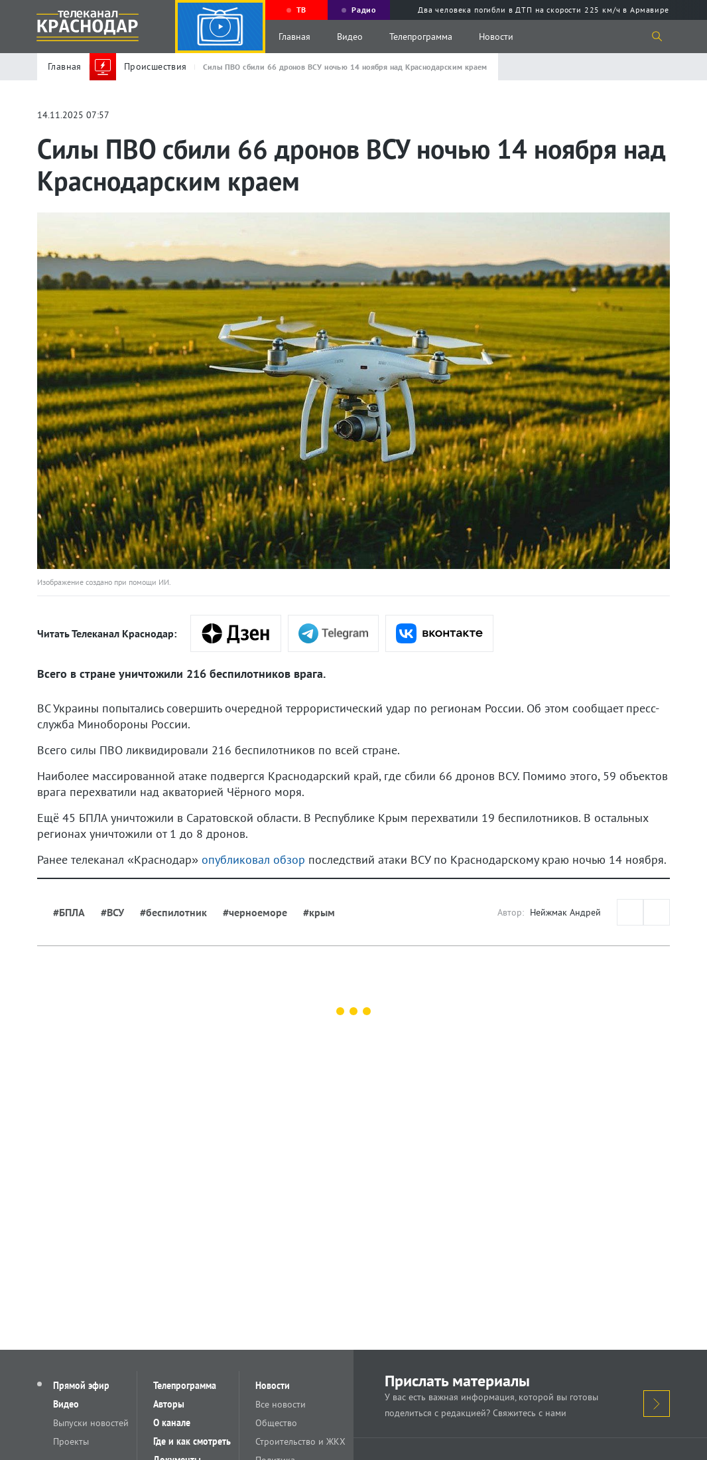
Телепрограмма (420, 36)
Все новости (280, 1404)
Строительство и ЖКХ (300, 1441)
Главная (294, 36)
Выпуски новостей (91, 1423)
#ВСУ (112, 912)
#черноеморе (255, 912)
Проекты (71, 1441)
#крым (319, 912)
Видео (350, 36)
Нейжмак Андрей (565, 912)
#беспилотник (173, 912)
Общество (276, 1423)
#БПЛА (69, 912)
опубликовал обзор (253, 859)
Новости (496, 36)
